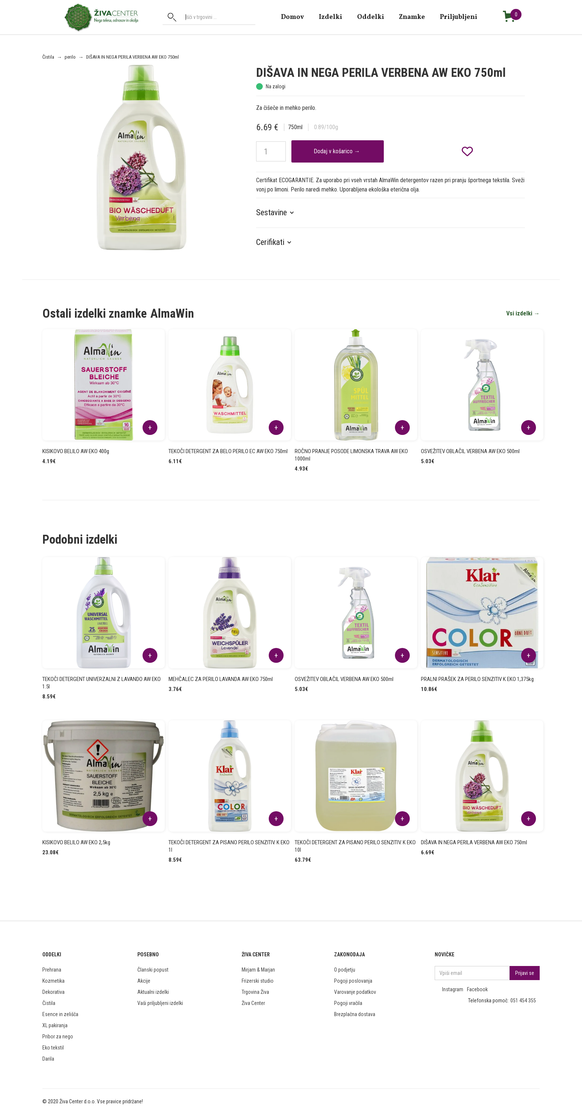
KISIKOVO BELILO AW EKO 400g (75, 451)
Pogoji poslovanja (353, 981)
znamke (412, 17)
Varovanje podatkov (355, 992)
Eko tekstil (53, 1048)
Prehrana (51, 970)
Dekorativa (53, 992)
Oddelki (370, 17)
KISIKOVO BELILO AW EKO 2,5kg (76, 842)
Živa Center (253, 1003)
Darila (48, 1059)
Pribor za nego (57, 1036)
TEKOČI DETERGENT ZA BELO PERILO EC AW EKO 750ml (228, 451)
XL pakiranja (55, 1025)
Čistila (48, 57)
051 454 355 (523, 1000)
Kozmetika (53, 981)
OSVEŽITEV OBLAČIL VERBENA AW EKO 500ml (470, 451)
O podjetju (344, 970)
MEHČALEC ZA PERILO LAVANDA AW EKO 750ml (221, 679)
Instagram (452, 989)
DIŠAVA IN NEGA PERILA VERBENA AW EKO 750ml (132, 57)
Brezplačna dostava (354, 1014)
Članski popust (153, 970)
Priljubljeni (458, 17)
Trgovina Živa (255, 992)
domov (292, 17)
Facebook (477, 989)
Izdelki (330, 17)
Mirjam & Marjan (258, 970)
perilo (70, 57)
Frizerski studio (258, 981)
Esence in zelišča (60, 1014)
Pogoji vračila (348, 1003)
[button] (279, 213)
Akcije (143, 981)
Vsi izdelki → (523, 313)
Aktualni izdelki (153, 992)
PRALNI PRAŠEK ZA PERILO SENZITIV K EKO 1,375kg (477, 679)
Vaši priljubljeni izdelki (160, 1003)
